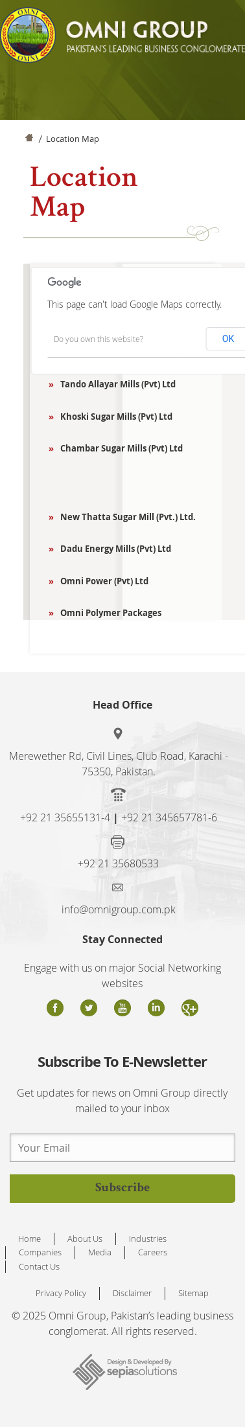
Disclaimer (132, 1293)
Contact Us (39, 1266)
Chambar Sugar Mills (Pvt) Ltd (118, 448)
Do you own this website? (98, 339)
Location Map (72, 138)
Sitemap (193, 1293)
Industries (148, 1238)
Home (28, 140)
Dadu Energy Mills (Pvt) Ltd (112, 548)
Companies (40, 1252)
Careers (152, 1252)
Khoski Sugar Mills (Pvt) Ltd (112, 416)
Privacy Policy (61, 1293)
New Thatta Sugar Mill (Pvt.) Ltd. (124, 517)
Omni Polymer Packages (107, 613)
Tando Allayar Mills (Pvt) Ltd (114, 384)
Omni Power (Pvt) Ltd (100, 581)
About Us (84, 1238)
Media (99, 1252)
